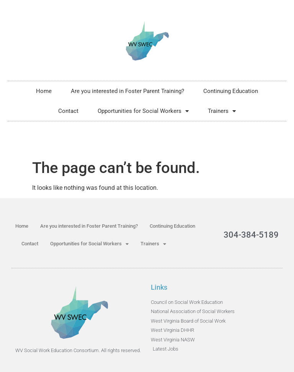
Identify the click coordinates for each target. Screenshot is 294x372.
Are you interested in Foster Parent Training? (127, 91)
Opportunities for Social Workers (143, 111)
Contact (68, 111)
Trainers (222, 111)
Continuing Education (230, 91)
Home (44, 91)
